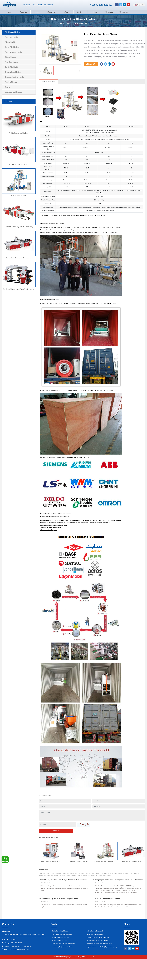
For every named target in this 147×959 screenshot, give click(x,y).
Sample (7, 87)
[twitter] (120, 4)
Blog (66, 12)
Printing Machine (10, 42)
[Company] (65, 806)
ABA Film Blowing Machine (78, 862)
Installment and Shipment (13, 92)
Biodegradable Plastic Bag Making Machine (99, 943)
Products (36, 12)
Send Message (56, 831)
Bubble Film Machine (12, 67)
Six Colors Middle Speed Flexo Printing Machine (19, 289)
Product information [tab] (48, 82)
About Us (23, 12)
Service (79, 12)
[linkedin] (124, 4)
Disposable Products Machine (14, 77)
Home (9, 12)
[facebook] (117, 4)
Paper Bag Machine (11, 62)
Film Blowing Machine (12, 32)
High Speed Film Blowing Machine (62, 934)
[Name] (65, 801)
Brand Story (51, 12)
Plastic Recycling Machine (13, 52)
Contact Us (123, 12)
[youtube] (128, 4)
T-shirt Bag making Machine (18, 133)
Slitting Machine (10, 57)
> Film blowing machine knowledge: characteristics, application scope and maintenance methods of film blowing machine (86, 880)
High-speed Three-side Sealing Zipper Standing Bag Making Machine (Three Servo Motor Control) (115, 947)
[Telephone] (118, 806)
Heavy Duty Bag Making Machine (62, 947)
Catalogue (109, 12)
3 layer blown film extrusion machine (106, 862)
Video (95, 12)
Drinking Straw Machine (13, 72)
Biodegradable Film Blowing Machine (98, 937)
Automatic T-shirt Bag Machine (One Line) (19, 227)
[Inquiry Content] (92, 815)
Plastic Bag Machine (11, 37)
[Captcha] (57, 824)
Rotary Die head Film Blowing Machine (63, 943)
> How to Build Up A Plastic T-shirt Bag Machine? (58, 898)
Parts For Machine (11, 82)
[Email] (118, 801)
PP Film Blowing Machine (59, 940)
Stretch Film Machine (12, 47)
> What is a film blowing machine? (107, 898)
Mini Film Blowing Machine (50, 862)
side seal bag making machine (19, 164)
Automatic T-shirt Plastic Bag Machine (19, 258)
